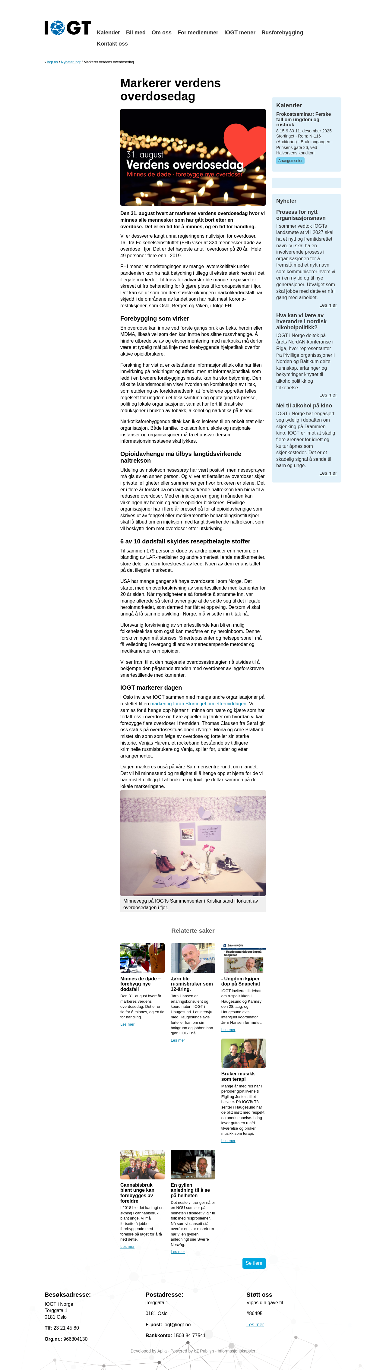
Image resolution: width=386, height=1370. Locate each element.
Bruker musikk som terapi (238, 1076)
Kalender (108, 33)
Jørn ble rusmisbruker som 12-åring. (192, 984)
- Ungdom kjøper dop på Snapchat (240, 981)
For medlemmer (198, 33)
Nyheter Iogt (71, 62)
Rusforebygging (282, 33)
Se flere (254, 1263)
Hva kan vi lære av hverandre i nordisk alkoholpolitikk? (301, 321)
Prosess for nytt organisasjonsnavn (301, 215)
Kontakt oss (112, 44)
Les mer (127, 1024)
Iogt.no (52, 62)
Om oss (162, 33)
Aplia (162, 1351)
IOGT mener (239, 33)
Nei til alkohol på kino (304, 406)
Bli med (136, 33)
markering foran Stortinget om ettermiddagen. (199, 703)
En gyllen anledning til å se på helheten (190, 1190)
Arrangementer (290, 161)
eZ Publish (204, 1351)
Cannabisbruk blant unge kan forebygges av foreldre (137, 1193)
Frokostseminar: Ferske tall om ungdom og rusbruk (303, 119)
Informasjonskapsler (236, 1351)
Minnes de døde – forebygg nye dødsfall (140, 984)
